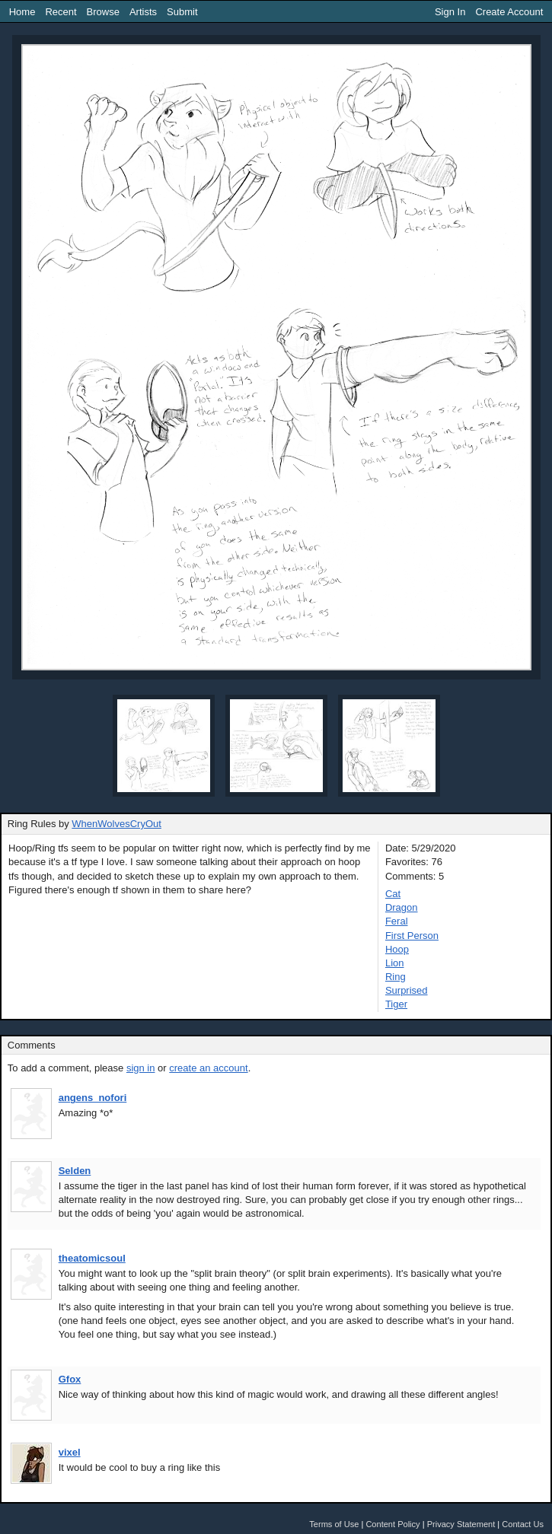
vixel (70, 1452)
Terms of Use (334, 1524)
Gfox (70, 1379)
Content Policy (392, 1524)
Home (22, 12)
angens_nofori (93, 1097)
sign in (140, 1068)
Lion (394, 963)
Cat (392, 893)
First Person (412, 935)
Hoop (397, 949)
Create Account (509, 12)
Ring (395, 976)
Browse (103, 12)
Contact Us (523, 1524)
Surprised (406, 990)
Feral (396, 921)
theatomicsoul (92, 1258)
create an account (208, 1068)
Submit (182, 12)
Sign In (450, 12)
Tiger (396, 1004)
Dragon (401, 907)
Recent (60, 12)
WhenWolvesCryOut (116, 823)
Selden (75, 1170)
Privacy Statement (461, 1524)
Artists (143, 12)
